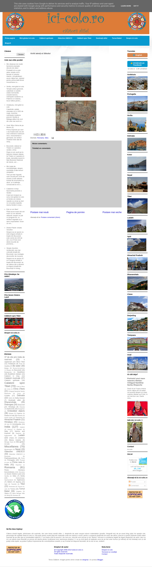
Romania (40, 138)
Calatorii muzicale (12, 378)
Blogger (100, 560)
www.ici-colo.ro (77, 550)
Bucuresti (17, 370)
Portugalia (11, 460)
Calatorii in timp (12, 376)
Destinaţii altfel (101, 38)
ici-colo (129, 449)
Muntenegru (8, 449)
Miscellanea (11, 446)
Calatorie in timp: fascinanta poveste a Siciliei (14, 191)
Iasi (8, 424)
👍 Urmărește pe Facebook (137, 64)
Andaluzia (11, 364)
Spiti (5, 484)
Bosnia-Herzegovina (19, 368)
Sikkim (9, 482)
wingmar (85, 560)
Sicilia (22, 476)
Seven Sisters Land (14, 474)
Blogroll (8, 43)
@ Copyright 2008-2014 (63, 550)
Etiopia (11, 413)
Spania (18, 482)
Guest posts (8, 417)
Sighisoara (21, 480)
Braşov (9, 370)
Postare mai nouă (39, 212)
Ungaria (18, 491)
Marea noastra (15, 440)
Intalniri (22, 427)
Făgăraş (19, 413)
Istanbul (19, 429)
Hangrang (19, 417)
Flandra (20, 415)
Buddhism (21, 372)
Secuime (22, 472)
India (7, 426)
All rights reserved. (61, 552)
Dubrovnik (10, 409)
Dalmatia (21, 395)
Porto (23, 458)
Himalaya (8, 422)
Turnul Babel (116, 38)
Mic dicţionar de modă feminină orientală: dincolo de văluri (14, 66)
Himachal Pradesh (12, 419)
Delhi (10, 398)
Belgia (6, 368)
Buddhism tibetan (14, 374)
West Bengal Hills (18, 493)
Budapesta (8, 372)
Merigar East (8, 442)
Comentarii (134, 486)
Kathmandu (8, 435)
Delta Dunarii (20, 398)
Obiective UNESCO (65, 38)
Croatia (7, 395)
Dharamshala (10, 402)
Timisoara (11, 486)
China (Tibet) (19, 389)
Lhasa (11, 438)
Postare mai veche (112, 212)
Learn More (126, 6)
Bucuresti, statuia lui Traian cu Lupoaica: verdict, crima (13, 148)
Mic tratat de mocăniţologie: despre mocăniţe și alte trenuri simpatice (14, 169)
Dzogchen (21, 409)
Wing (8, 495)
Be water (17, 366)
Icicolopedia (16, 424)
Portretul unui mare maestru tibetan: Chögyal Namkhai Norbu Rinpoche (136, 381)
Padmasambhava (10, 458)
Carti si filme (20, 386)
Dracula (22, 407)
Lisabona (21, 438)
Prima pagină (10, 38)
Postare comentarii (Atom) (50, 217)
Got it (136, 6)
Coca (19, 393)
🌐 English (137, 55)
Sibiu (46, 138)
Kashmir (18, 433)
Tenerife (14, 484)
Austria (7, 366)
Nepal (18, 449)
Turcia (12, 489)
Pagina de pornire (75, 212)
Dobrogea (8, 404)
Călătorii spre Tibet (84, 38)
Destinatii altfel (14, 400)
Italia (6, 431)
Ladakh (21, 435)
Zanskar (15, 495)
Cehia (8, 389)
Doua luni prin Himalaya (14, 406)
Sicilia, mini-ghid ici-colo (15, 86)
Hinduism (21, 422)
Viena (6, 493)
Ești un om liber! (12, 209)
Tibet (22, 484)
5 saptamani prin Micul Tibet (14, 361)
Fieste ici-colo (9, 415)
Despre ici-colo (132, 38)
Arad (20, 363)
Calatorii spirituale (11, 380)
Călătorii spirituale (46, 38)
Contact (104, 554)
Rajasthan (19, 465)
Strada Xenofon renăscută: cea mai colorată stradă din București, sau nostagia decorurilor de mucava (15, 252)
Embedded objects (16, 411)
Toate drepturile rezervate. (63, 554)
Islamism (10, 429)
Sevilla (6, 476)
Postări (132, 482)
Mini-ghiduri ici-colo (27, 38)
